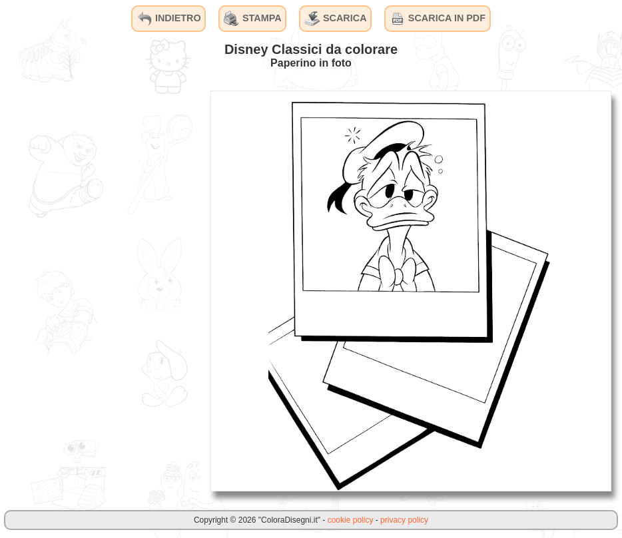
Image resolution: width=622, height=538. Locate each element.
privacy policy (404, 520)
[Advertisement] (100, 290)
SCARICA (335, 19)
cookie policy (351, 520)
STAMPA (253, 19)
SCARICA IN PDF (437, 19)
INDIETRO (169, 19)
